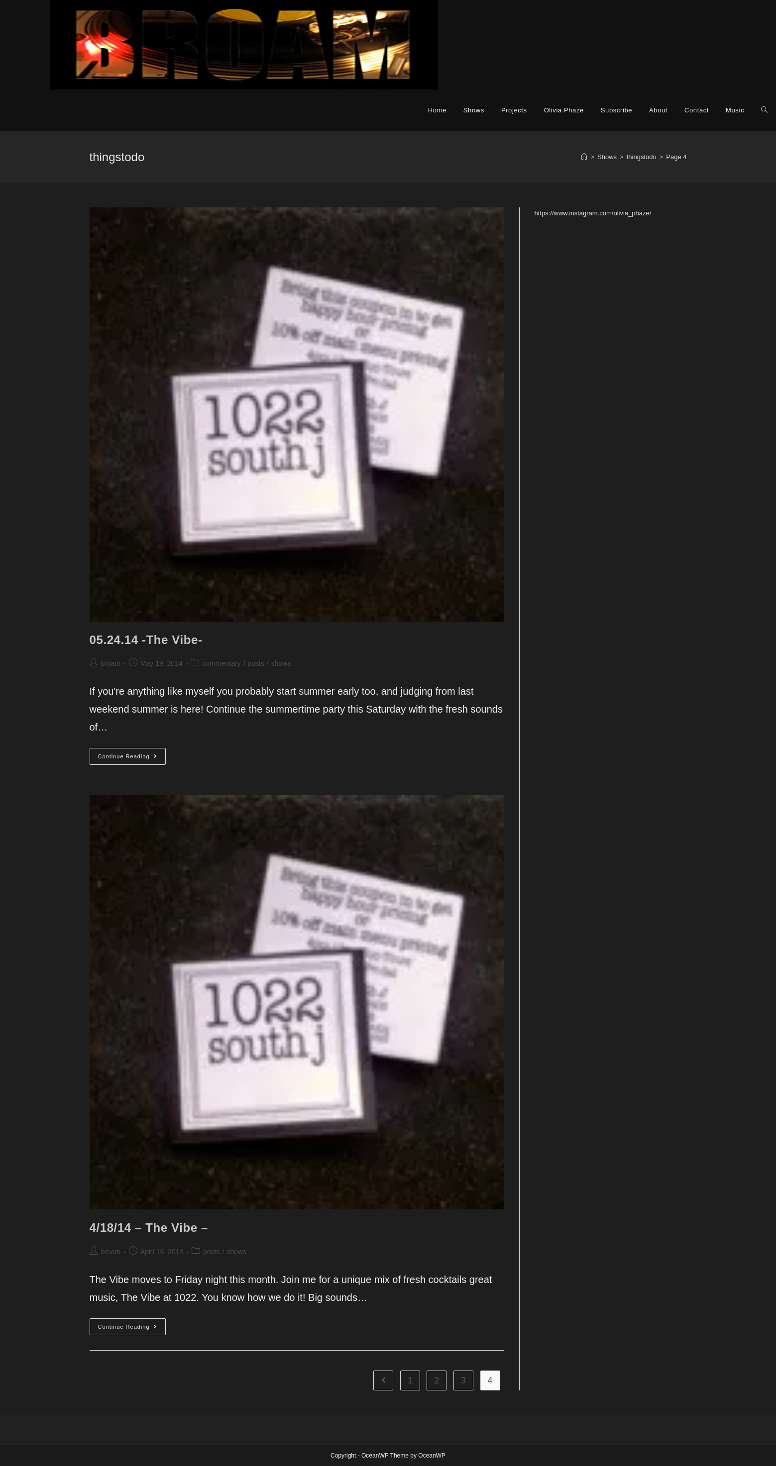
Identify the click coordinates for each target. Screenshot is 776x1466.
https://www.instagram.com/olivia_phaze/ (593, 213)
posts (255, 663)
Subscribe (616, 110)
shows (281, 663)
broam (111, 663)
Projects (514, 110)
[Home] (584, 157)
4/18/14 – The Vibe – (149, 1227)
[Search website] (764, 110)
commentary (221, 663)
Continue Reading (132, 758)
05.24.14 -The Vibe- (146, 639)
